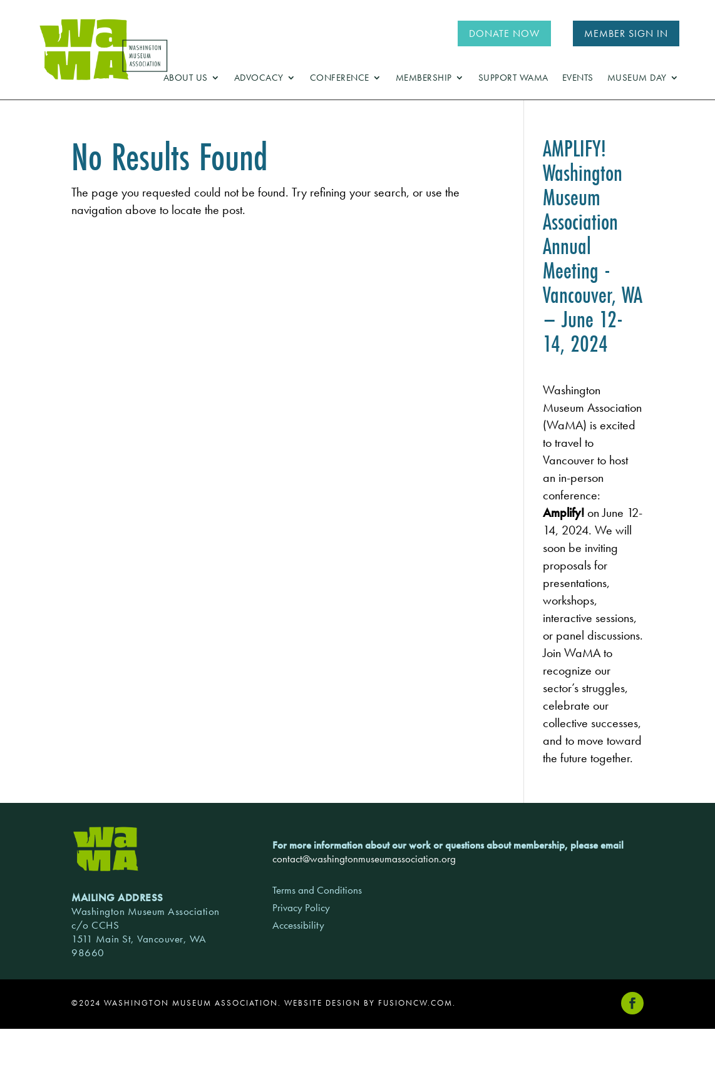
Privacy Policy (301, 907)
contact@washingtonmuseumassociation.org (364, 858)
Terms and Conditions (317, 890)
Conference (339, 78)
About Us (185, 78)
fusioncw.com (415, 1003)
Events (578, 78)
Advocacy (259, 78)
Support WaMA (513, 78)
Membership (424, 78)
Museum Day (637, 78)
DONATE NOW (504, 33)
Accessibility (298, 925)
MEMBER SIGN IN (626, 33)
